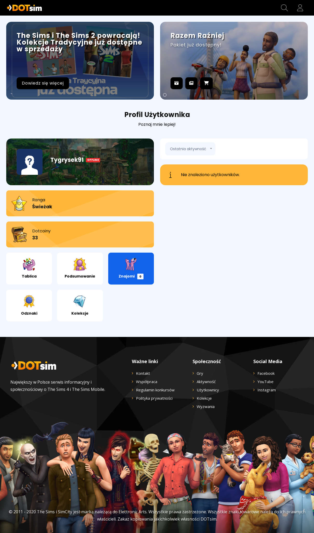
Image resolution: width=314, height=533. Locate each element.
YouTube (265, 381)
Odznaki (29, 305)
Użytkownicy (208, 389)
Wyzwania (206, 406)
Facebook (266, 373)
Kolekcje (79, 305)
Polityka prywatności (154, 398)
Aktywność (206, 381)
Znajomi (131, 268)
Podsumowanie (80, 268)
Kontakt (143, 373)
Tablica (29, 268)
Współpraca (146, 381)
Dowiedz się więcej (43, 83)
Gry (200, 373)
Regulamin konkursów (155, 389)
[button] (284, 8)
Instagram (266, 389)
